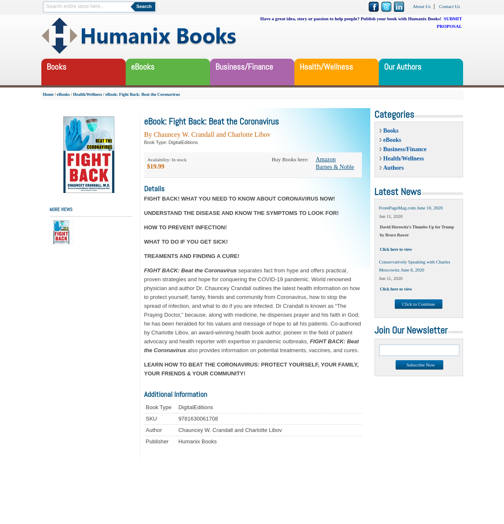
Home (48, 94)
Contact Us (449, 6)
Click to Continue (418, 304)
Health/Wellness (87, 94)
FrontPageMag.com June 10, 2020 (411, 207)
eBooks (63, 94)
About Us (422, 6)
